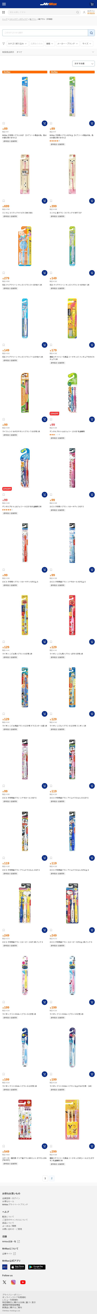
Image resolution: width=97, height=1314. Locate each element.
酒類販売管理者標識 (11, 1305)
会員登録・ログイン (11, 1198)
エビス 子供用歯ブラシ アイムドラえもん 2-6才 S (21, 870)
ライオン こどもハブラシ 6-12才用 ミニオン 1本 (68, 726)
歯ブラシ (33, 19)
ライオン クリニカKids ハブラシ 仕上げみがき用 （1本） (71, 1086)
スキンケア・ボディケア (18, 19)
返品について (8, 1223)
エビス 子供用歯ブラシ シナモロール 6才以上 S (68, 582)
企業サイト (9, 1253)
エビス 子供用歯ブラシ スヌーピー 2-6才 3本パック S (22, 942)
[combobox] (83, 63)
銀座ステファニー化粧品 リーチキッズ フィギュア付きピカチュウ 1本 (72, 358)
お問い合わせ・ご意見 (12, 1229)
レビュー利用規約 (10, 1300)
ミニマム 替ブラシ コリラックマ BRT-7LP (65, 213)
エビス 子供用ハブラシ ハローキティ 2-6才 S (67, 507)
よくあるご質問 (9, 1226)
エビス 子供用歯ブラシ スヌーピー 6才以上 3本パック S (71, 942)
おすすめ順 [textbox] (79, 63)
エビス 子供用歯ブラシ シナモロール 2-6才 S (19, 798)
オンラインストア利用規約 (14, 1297)
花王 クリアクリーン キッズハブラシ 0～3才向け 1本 (22, 285)
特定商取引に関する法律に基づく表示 (19, 1302)
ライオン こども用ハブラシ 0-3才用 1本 (17, 654)
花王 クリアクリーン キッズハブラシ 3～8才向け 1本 (69, 285)
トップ (4, 19)
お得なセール (8, 1202)
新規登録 (91, 13)
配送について (8, 1217)
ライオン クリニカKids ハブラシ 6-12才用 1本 (19, 1086)
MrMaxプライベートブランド (15, 1205)
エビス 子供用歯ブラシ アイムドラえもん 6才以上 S (69, 870)
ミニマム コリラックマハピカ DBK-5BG (17, 213)
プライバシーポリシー (12, 1295)
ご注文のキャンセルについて (15, 1220)
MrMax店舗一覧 (11, 1241)
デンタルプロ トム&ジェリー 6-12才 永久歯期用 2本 (22, 507)
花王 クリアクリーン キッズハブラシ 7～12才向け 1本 (22, 357)
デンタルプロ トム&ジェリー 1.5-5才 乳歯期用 (67, 431)
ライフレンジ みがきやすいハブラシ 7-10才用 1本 (21, 431)
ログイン (91, 11)
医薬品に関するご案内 (12, 1307)
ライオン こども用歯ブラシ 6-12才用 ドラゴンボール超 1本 (24, 726)
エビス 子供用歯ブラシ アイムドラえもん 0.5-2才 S (69, 798)
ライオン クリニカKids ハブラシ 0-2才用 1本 (19, 1014)
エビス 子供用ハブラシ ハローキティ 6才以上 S (20, 582)
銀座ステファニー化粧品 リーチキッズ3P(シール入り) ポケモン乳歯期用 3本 (72, 1159)
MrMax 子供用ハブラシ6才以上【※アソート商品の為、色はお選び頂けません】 (71, 136)
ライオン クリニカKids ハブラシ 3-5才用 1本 (67, 1014)
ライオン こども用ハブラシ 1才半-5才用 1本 (66, 654)
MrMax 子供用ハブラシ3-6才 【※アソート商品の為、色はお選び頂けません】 (24, 136)
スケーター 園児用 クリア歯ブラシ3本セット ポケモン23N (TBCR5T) (24, 1159)
